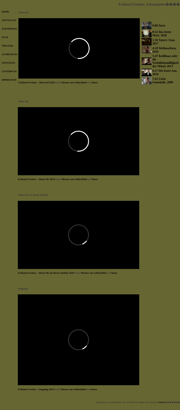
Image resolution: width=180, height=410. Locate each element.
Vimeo (94, 82)
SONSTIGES (8, 63)
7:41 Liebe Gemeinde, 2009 (162, 80)
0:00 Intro (158, 25)
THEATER (7, 45)
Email (160, 402)
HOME (5, 11)
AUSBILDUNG (9, 54)
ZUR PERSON (9, 28)
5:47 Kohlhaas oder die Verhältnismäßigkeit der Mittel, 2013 (165, 61)
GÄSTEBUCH (9, 71)
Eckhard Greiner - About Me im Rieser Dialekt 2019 (46, 272)
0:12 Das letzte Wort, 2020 (161, 33)
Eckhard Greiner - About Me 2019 (36, 179)
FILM (5, 37)
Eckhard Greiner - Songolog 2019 (36, 389)
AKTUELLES (9, 20)
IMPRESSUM (9, 80)
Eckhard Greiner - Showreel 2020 (36, 82)
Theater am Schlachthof (74, 82)
